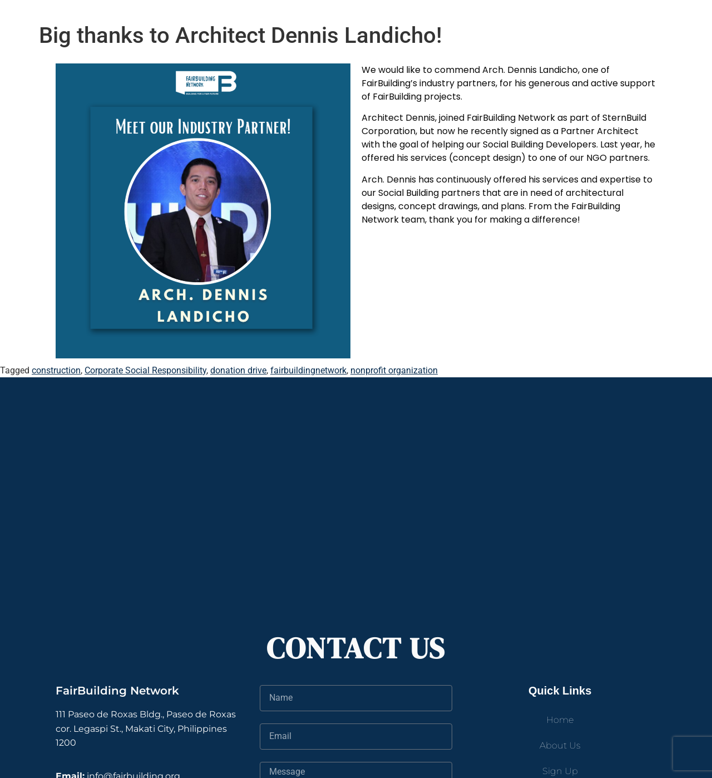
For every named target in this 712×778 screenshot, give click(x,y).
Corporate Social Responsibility (145, 370)
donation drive (238, 370)
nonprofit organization (394, 370)
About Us (560, 745)
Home (559, 720)
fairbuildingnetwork (308, 370)
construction (56, 370)
